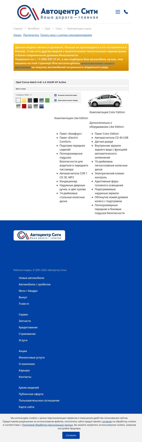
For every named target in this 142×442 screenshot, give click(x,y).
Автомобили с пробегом (35, 284)
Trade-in (24, 304)
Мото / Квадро (28, 291)
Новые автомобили (31, 278)
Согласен (71, 435)
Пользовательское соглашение (39, 400)
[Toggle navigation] (118, 12)
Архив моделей (29, 387)
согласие (107, 421)
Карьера (24, 370)
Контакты (25, 377)
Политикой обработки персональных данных (47, 424)
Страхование (27, 334)
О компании (27, 364)
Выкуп (23, 297)
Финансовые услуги (32, 357)
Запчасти (25, 321)
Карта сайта (26, 407)
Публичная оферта (31, 394)
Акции (23, 351)
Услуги (23, 340)
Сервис (23, 314)
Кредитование (28, 327)
